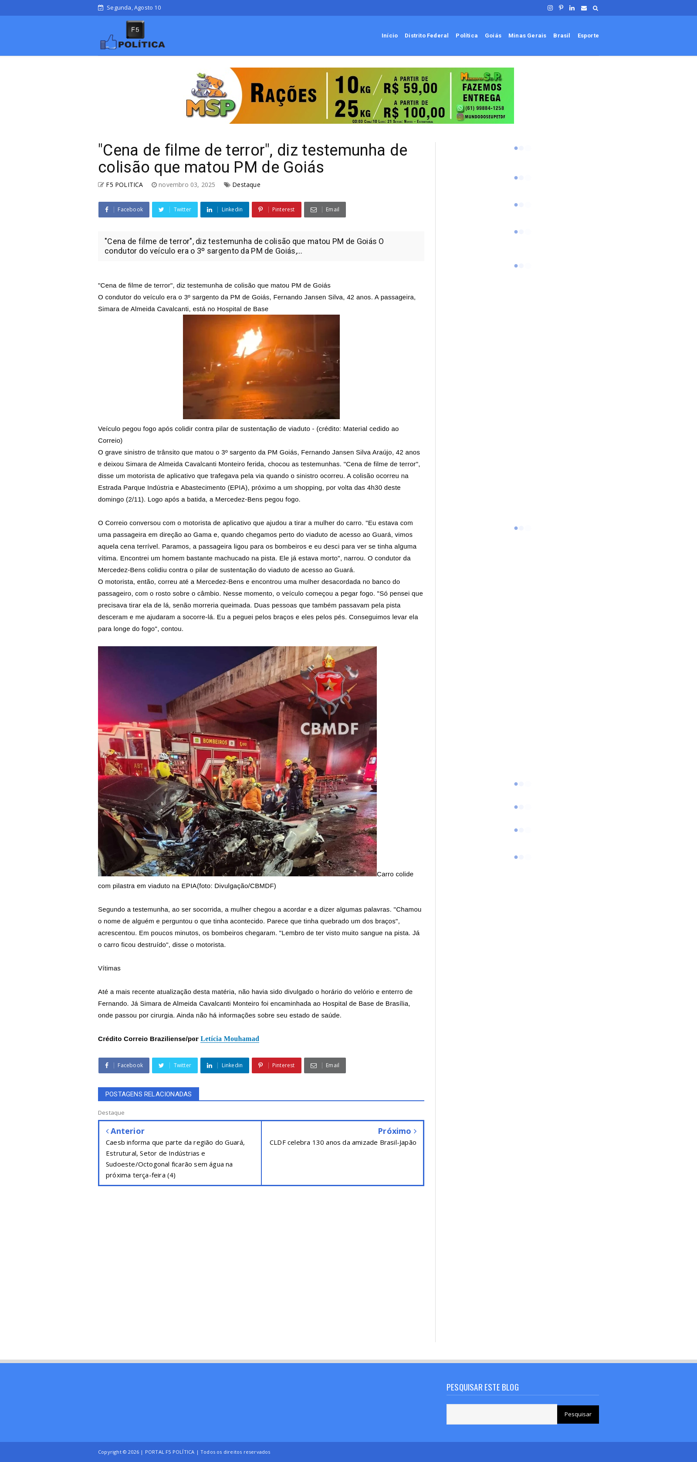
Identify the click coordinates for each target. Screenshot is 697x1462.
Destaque (246, 184)
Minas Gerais (527, 35)
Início (390, 35)
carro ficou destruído (135, 944)
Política (467, 35)
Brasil (561, 35)
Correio (136, 1038)
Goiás (493, 35)
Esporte (588, 35)
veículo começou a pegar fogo (327, 593)
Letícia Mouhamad (229, 1038)
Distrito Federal (427, 35)
